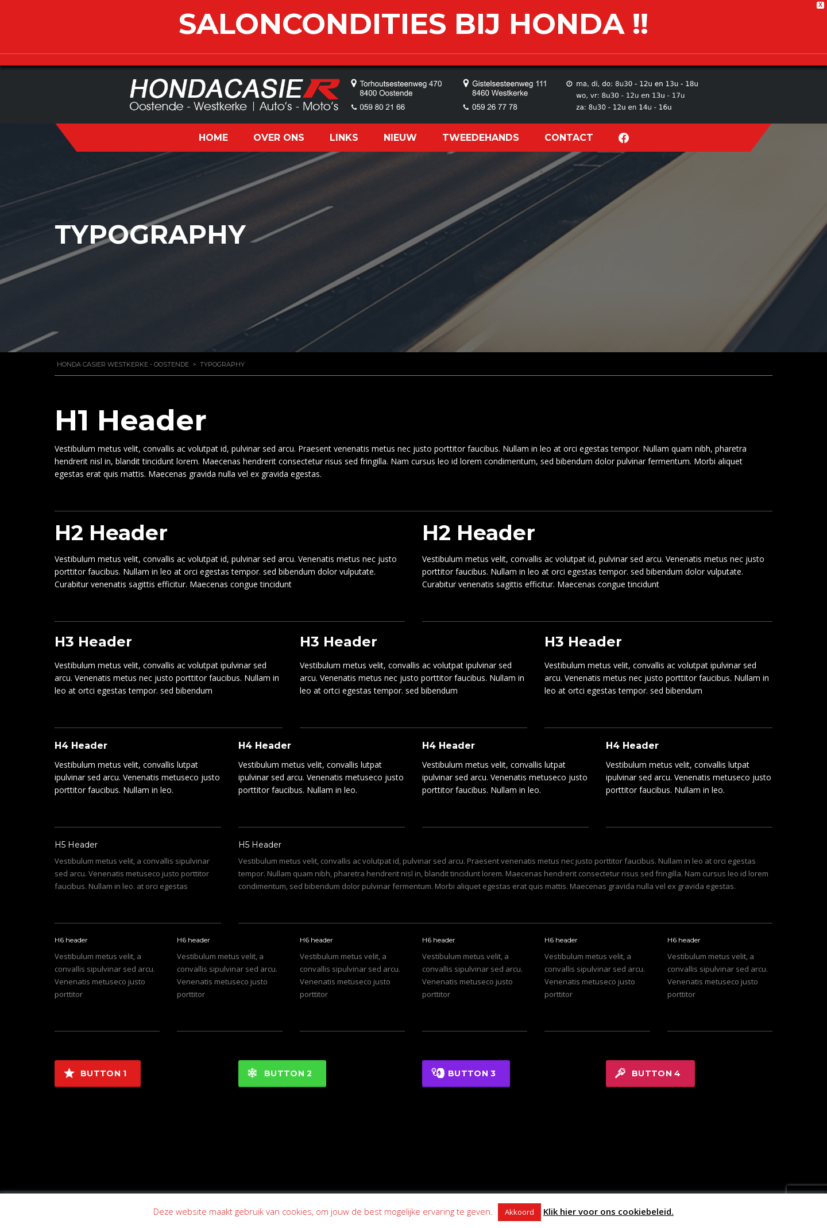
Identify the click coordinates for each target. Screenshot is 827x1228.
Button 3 (463, 1073)
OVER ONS (278, 137)
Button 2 (280, 1073)
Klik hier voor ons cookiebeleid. (608, 1211)
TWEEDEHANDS (480, 137)
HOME (213, 137)
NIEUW (400, 137)
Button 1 (95, 1073)
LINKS (344, 137)
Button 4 (648, 1073)
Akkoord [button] (519, 1212)
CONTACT (568, 137)
